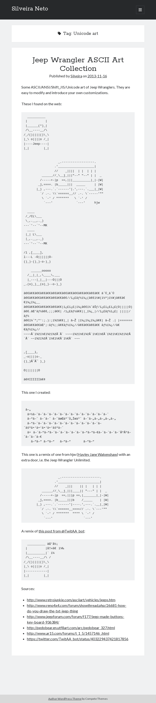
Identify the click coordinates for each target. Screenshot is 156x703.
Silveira (76, 76)
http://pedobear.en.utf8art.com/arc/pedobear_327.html (71, 627)
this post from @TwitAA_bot (61, 531)
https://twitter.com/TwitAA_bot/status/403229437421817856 (77, 639)
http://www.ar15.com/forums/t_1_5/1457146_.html (68, 633)
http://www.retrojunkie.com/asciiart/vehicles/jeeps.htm (71, 600)
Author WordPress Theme (64, 698)
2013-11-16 (97, 76)
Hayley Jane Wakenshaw (97, 454)
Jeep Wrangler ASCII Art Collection (78, 64)
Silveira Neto (30, 9)
